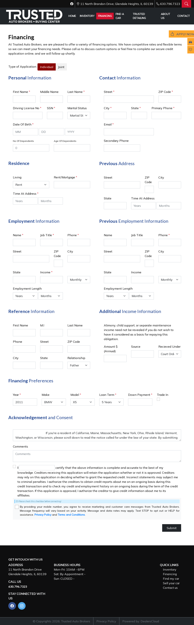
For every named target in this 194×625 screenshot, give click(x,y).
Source (135, 346)
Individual (46, 67)
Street (109, 92)
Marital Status (77, 108)
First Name (21, 92)
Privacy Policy (42, 514)
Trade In (162, 395)
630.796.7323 (170, 4)
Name (18, 235)
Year (16, 395)
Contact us (170, 588)
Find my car (171, 578)
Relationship (76, 358)
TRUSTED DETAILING (139, 16)
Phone (73, 235)
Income (45, 272)
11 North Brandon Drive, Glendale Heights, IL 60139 (116, 4)
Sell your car (171, 583)
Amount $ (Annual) (111, 349)
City (108, 108)
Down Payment (139, 395)
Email (109, 124)
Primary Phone (163, 108)
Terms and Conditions (71, 514)
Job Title (47, 235)
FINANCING (105, 16)
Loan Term (106, 395)
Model (74, 395)
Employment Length (27, 288)
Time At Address (24, 193)
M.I (42, 325)
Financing (170, 574)
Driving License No (27, 108)
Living (17, 177)
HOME (72, 16)
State (136, 108)
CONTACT (183, 16)
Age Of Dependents (65, 141)
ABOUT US (165, 16)
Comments (20, 446)
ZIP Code (165, 92)
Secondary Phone (116, 141)
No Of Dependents (23, 141)
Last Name (76, 92)
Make (45, 395)
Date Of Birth (23, 124)
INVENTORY (87, 16)
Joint (61, 67)
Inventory (169, 569)
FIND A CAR (120, 16)
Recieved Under (169, 346)
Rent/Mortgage (64, 177)
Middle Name (49, 92)
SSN (51, 108)
